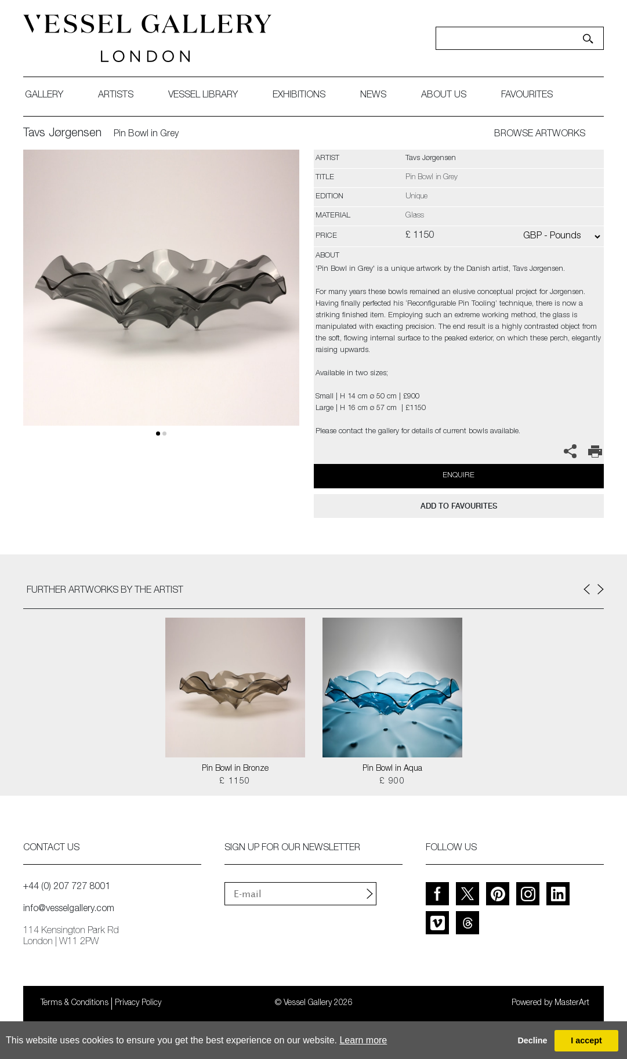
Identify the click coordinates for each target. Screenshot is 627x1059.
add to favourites (459, 506)
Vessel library (203, 95)
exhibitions (299, 95)
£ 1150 (234, 782)
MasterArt (571, 1003)
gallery (44, 95)
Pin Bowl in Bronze (235, 769)
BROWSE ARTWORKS (539, 134)
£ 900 (392, 782)
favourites (527, 95)
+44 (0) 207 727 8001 (66, 887)
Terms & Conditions (74, 1003)
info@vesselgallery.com (68, 909)
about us (443, 95)
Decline (532, 1040)
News (373, 95)
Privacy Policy (138, 1003)
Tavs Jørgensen (62, 134)
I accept (586, 1040)
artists (115, 95)
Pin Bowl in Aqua (392, 769)
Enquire (458, 476)
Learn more (363, 1040)
